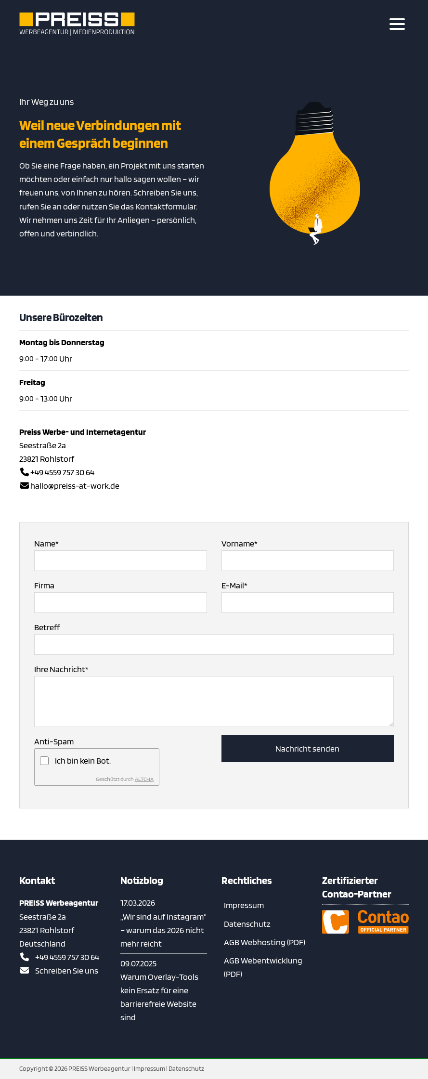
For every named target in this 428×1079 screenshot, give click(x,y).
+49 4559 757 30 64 (62, 472)
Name (46, 542)
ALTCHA (144, 778)
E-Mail (234, 584)
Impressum (244, 905)
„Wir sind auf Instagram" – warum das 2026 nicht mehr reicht (163, 930)
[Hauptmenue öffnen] (397, 24)
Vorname (239, 542)
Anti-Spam (54, 741)
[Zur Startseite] (77, 24)
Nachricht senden (307, 748)
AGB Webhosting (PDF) (264, 942)
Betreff (47, 627)
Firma (44, 585)
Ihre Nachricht (61, 668)
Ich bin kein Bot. (83, 760)
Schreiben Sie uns (66, 970)
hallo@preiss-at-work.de (74, 486)
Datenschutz (247, 924)
